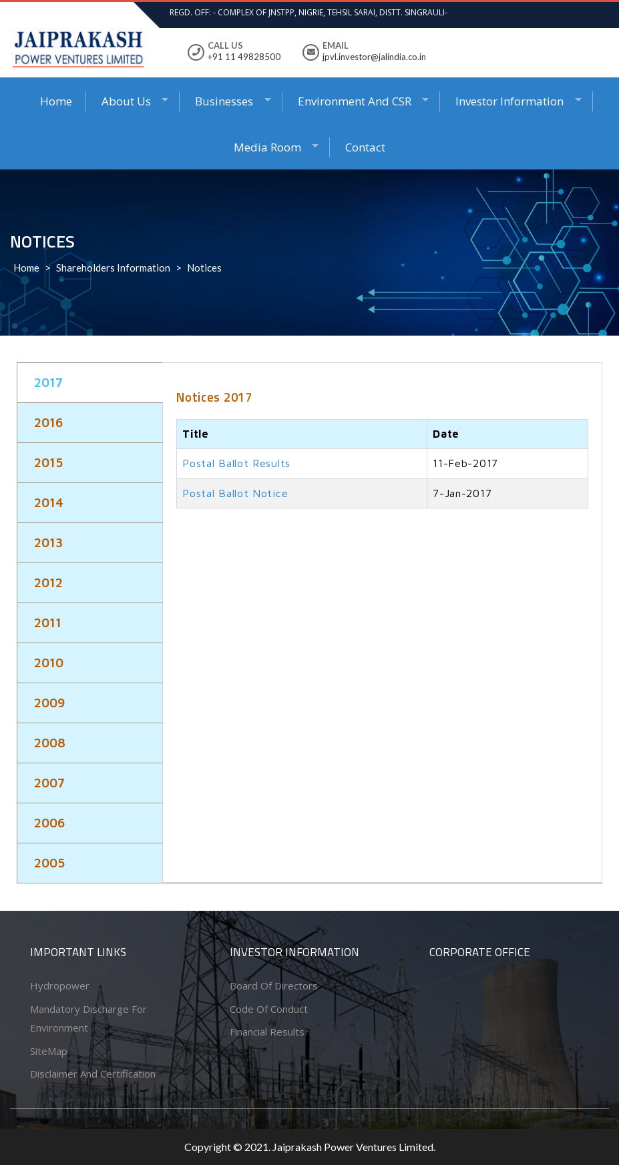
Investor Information (509, 101)
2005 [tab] (49, 862)
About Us (126, 101)
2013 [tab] (48, 542)
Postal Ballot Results (236, 463)
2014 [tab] (48, 502)
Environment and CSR (354, 101)
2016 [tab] (48, 422)
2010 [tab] (48, 662)
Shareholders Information (113, 268)
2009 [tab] (49, 702)
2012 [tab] (48, 582)
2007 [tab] (49, 782)
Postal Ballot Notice (235, 493)
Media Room (267, 147)
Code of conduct (269, 1009)
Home (56, 101)
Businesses (224, 101)
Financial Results (267, 1031)
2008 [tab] (49, 742)
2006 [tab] (49, 822)
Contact (365, 147)
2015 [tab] (48, 462)
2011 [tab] (47, 622)
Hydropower (59, 985)
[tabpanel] (382, 450)
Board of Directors (274, 985)
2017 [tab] (48, 382)
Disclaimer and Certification (93, 1073)
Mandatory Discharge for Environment (88, 1018)
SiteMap (48, 1051)
